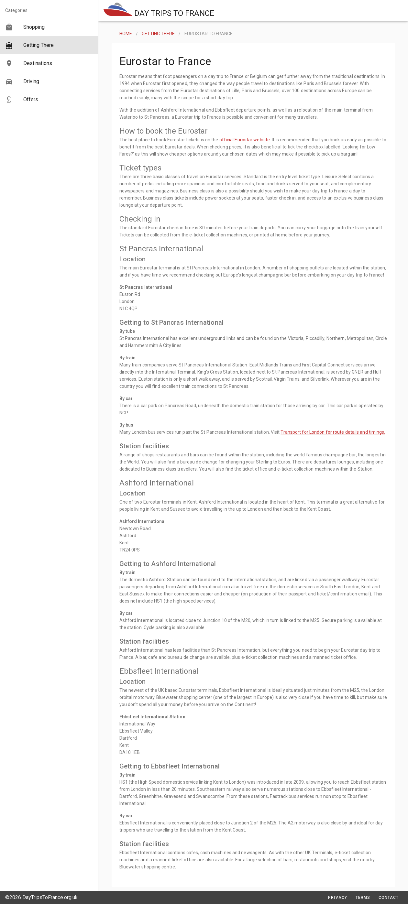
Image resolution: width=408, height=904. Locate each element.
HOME (125, 33)
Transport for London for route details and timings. (333, 432)
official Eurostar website (244, 139)
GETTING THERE (158, 33)
